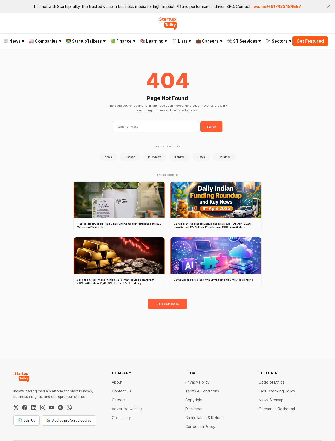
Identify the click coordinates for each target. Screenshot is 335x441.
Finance (130, 156)
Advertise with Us (127, 409)
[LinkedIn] (33, 407)
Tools (201, 156)
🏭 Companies (45, 41)
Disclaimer (194, 409)
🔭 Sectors (278, 41)
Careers (119, 400)
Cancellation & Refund (204, 417)
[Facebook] (24, 407)
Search (211, 126)
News (108, 156)
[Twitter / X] (16, 407)
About (117, 382)
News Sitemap (271, 400)
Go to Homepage (167, 303)
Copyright (194, 400)
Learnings (224, 156)
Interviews (154, 156)
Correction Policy (200, 426)
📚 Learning (153, 41)
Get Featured (310, 41)
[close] (329, 6)
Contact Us (121, 391)
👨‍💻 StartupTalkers (86, 41)
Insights (179, 156)
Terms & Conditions (202, 391)
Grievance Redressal (277, 409)
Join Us (26, 420)
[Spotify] (60, 407)
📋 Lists (181, 41)
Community (121, 417)
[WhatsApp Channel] (69, 407)
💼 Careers (209, 41)
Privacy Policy (197, 382)
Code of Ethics (271, 382)
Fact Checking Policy (277, 391)
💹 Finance (122, 41)
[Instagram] (42, 407)
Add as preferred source (69, 420)
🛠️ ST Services (244, 41)
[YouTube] (51, 407)
